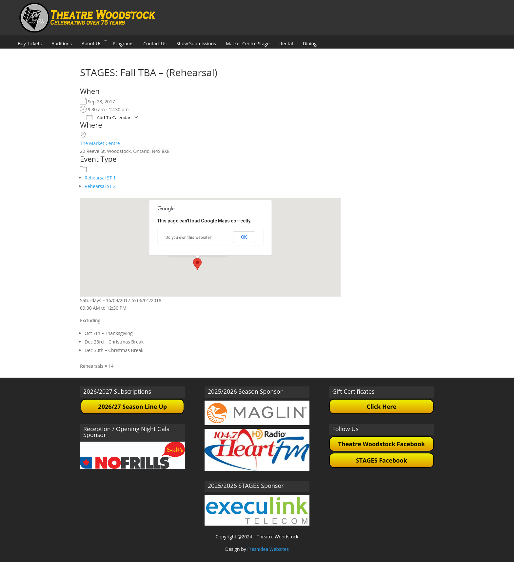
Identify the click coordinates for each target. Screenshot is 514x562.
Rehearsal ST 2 (100, 186)
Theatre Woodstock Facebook (381, 444)
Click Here (381, 406)
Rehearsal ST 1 (100, 178)
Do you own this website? (189, 237)
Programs (123, 43)
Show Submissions (196, 43)
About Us (91, 43)
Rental (286, 43)
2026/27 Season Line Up (132, 406)
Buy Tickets (30, 43)
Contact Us (155, 43)
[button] (197, 264)
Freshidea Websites (268, 549)
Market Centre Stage (247, 43)
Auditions (61, 43)
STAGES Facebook (381, 460)
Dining (310, 43)
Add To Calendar (108, 117)
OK (244, 237)
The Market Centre (100, 143)
